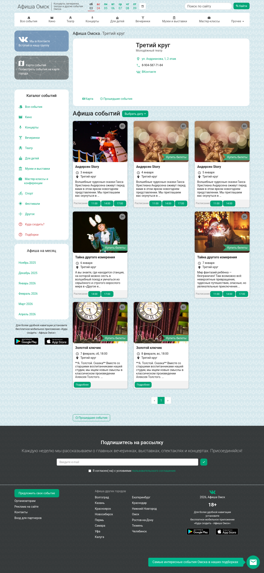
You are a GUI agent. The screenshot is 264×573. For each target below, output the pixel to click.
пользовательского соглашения (154, 470)
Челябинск (139, 531)
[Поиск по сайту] (208, 6)
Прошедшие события (116, 98)
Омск (135, 514)
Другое (27, 214)
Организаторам (24, 500)
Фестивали (29, 204)
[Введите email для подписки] (127, 462)
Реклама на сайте (26, 506)
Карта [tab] (87, 98)
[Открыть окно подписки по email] (253, 562)
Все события (29, 19)
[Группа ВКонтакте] (41, 41)
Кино (52, 19)
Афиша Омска (86, 33)
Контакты (21, 512)
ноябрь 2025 (27, 262)
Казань (100, 503)
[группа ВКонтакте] (212, 493)
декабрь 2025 (28, 273)
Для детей (117, 19)
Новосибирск (104, 514)
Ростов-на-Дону (142, 520)
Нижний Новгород (144, 508)
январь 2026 (27, 283)
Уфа (97, 531)
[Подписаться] (203, 462)
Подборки (29, 235)
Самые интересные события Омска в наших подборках (195, 562)
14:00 (107, 203)
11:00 (94, 203)
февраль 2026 (28, 293)
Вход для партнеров (28, 518)
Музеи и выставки (174, 19)
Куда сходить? (31, 224)
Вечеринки (143, 19)
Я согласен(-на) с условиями (132, 470)
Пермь (99, 520)
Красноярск (103, 508)
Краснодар (139, 503)
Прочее (237, 21)
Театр (70, 19)
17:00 (120, 203)
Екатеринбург (141, 497)
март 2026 (26, 304)
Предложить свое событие (37, 493)
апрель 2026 (27, 314)
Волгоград (102, 497)
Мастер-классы (209, 19)
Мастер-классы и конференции (33, 181)
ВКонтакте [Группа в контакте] (146, 72)
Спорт (26, 193)
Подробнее (82, 384)
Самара (100, 525)
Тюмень (137, 525)
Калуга (99, 537)
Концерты (92, 19)
